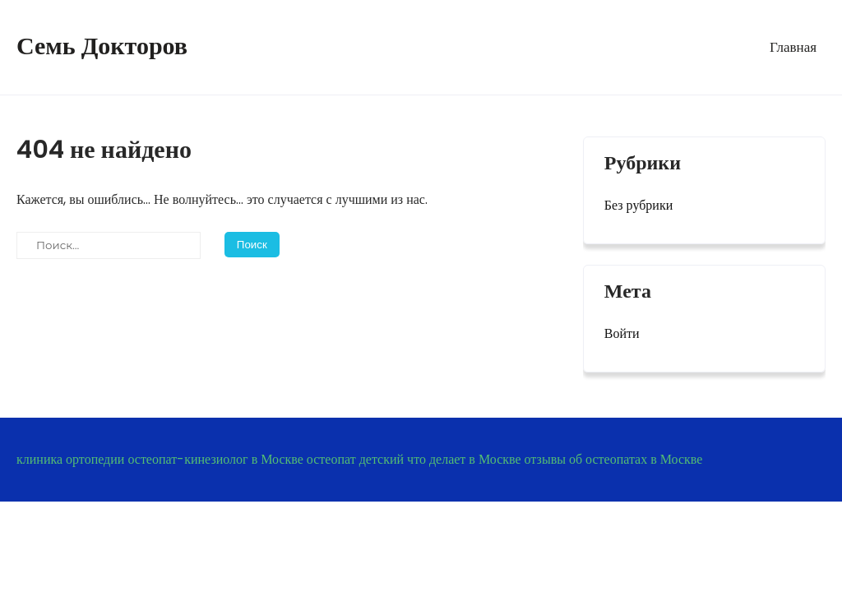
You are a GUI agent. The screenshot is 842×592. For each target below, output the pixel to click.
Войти (622, 333)
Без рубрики (638, 205)
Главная (793, 47)
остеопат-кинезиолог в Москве (215, 459)
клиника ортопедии (70, 459)
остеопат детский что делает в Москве (414, 459)
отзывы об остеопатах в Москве (614, 459)
